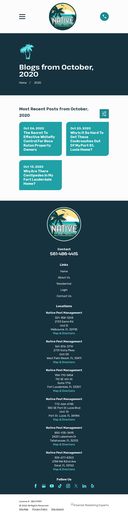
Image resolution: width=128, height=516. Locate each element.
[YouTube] (52, 486)
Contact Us (64, 296)
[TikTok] (60, 486)
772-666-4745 (64, 404)
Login (64, 289)
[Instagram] (68, 486)
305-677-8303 (64, 457)
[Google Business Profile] (44, 486)
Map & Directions (64, 333)
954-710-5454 (64, 375)
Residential (64, 283)
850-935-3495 (64, 432)
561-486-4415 (64, 253)
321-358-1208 (64, 317)
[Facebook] (36, 486)
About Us (64, 277)
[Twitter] (76, 486)
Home (64, 271)
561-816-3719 (64, 346)
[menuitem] (23, 509)
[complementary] (104, 497)
